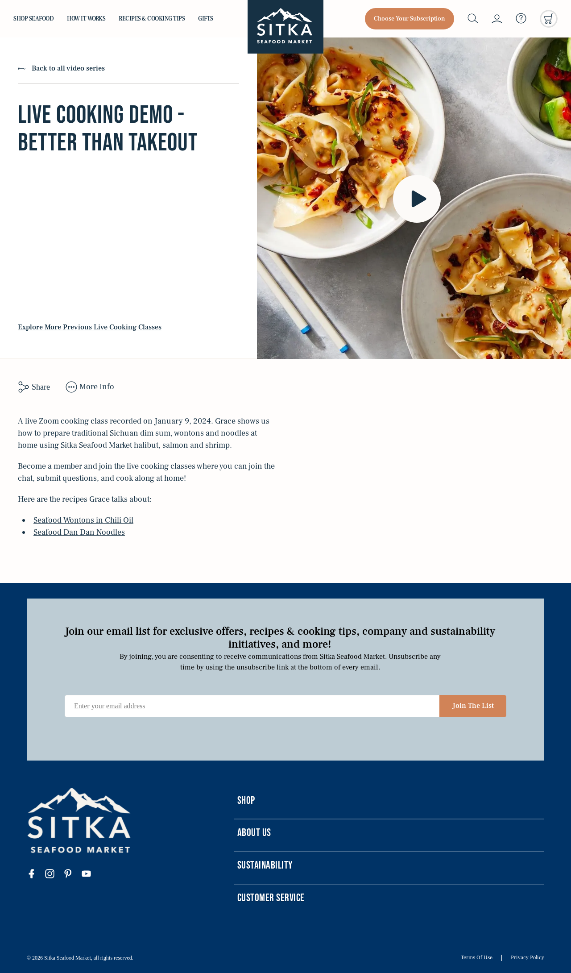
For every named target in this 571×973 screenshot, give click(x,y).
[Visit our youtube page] (91, 875)
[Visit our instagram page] (54, 875)
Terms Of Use (476, 958)
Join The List (473, 705)
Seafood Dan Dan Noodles (79, 532)
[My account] (497, 18)
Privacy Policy (527, 958)
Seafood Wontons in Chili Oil (83, 520)
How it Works (86, 18)
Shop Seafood (33, 18)
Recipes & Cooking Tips (152, 18)
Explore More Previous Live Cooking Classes (89, 327)
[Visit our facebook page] (36, 875)
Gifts (205, 18)
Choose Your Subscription (409, 19)
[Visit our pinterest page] (72, 875)
